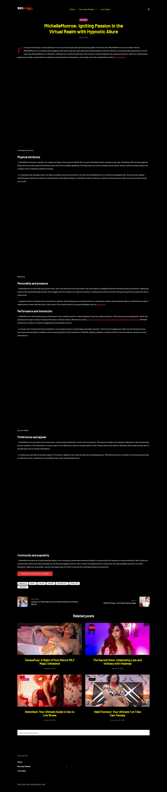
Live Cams (105, 9)
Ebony (92, 679)
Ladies (92, 627)
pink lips (74, 583)
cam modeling (120, 57)
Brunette (23, 583)
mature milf (62, 583)
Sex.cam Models (86, 9)
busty (33, 583)
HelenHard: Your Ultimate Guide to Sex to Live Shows (49, 713)
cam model (101, 304)
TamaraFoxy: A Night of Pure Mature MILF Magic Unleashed (50, 661)
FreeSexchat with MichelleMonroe (35, 574)
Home (72, 9)
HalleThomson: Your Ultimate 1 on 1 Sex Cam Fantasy (117, 713)
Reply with (146, 733)
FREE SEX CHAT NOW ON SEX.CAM (31, 784)
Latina (41, 583)
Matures (83, 19)
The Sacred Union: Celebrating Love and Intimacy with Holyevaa (117, 661)
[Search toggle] (148, 9)
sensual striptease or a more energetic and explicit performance (113, 319)
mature (51, 583)
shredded (23, 587)
